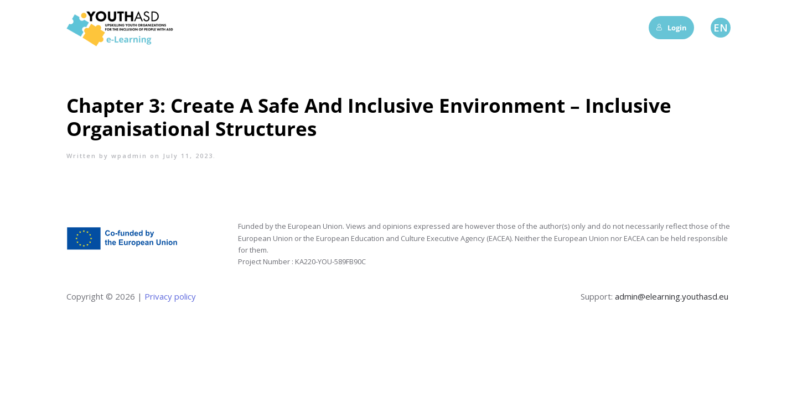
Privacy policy (169, 296)
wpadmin (129, 155)
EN (720, 27)
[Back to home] (121, 28)
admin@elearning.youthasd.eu (671, 296)
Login (671, 28)
